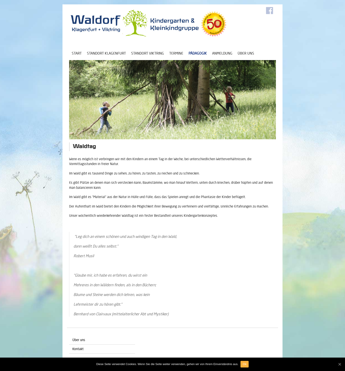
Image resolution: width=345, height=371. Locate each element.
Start (77, 53)
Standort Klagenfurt (106, 53)
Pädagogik (198, 53)
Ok (244, 364)
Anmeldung (222, 53)
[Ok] (339, 364)
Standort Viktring (147, 53)
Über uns (246, 53)
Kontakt (78, 349)
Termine (176, 53)
